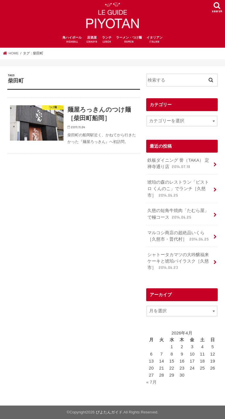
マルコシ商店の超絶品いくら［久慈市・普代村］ (178, 236)
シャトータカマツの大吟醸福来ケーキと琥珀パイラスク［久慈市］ (178, 261)
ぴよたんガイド (109, 412)
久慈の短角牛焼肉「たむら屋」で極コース (178, 214)
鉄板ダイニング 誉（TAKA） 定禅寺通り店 (178, 164)
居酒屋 (91, 40)
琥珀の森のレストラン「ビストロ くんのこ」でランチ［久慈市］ (178, 189)
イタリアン (154, 40)
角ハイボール (72, 40)
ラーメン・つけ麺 (129, 40)
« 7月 (151, 382)
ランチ (107, 40)
